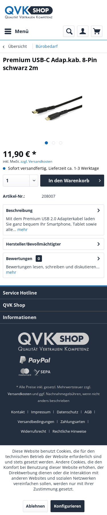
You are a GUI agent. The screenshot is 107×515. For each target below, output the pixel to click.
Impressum (41, 411)
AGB (88, 411)
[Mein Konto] (82, 31)
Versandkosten (19, 393)
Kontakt (18, 411)
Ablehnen (35, 506)
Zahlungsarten (72, 421)
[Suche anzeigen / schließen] (68, 31)
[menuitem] (16, 31)
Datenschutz (67, 411)
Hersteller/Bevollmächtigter (33, 244)
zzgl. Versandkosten (36, 161)
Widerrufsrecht (33, 431)
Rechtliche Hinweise (69, 431)
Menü (17, 30)
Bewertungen (19, 258)
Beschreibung (19, 210)
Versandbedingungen (36, 421)
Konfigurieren (67, 506)
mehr (22, 229)
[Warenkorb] (96, 31)
